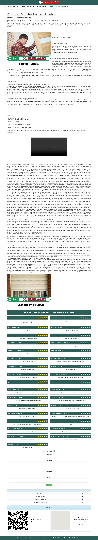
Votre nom (49, 460)
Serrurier (81, 517)
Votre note (49, 471)
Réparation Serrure (63, 537)
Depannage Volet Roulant (51, 537)
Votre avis (49, 477)
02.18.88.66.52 (45, 2)
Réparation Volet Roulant (75, 537)
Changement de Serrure (23, 537)
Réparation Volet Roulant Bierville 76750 (49, 146)
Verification (49, 454)
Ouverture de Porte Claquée (36, 537)
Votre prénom (49, 465)
